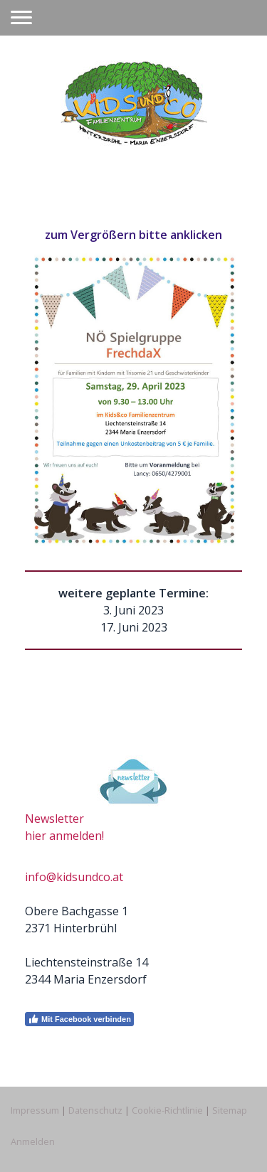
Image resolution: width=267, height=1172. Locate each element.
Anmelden (33, 1141)
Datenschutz (95, 1110)
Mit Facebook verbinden (79, 1019)
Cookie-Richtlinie (167, 1110)
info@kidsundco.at (74, 877)
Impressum (35, 1110)
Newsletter (54, 818)
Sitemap (229, 1110)
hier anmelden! (64, 835)
